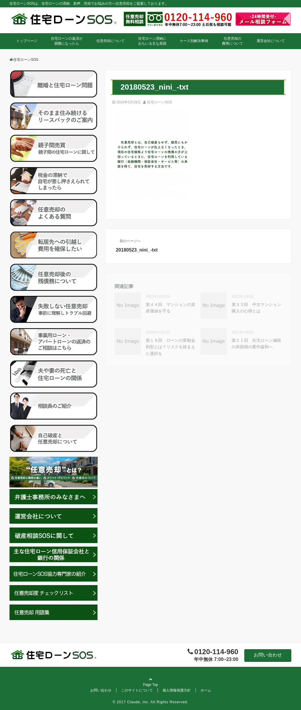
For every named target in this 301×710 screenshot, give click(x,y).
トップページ (26, 41)
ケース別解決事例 (194, 41)
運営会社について (271, 41)
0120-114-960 (216, 652)
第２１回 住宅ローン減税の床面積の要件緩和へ (256, 343)
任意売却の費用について (232, 41)
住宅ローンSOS (159, 102)
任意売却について (110, 41)
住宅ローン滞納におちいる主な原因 (152, 41)
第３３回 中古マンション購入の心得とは (256, 307)
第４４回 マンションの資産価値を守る (170, 307)
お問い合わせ (268, 654)
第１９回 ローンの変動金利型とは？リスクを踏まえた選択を (170, 347)
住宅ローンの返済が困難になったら (67, 41)
